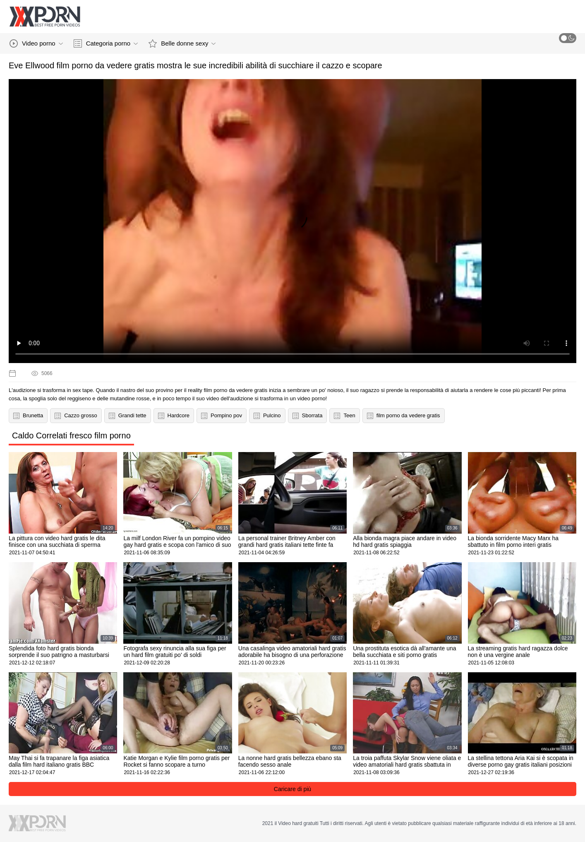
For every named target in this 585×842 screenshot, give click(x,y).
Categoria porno (106, 43)
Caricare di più (292, 789)
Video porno (36, 43)
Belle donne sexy (182, 43)
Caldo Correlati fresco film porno (71, 435)
